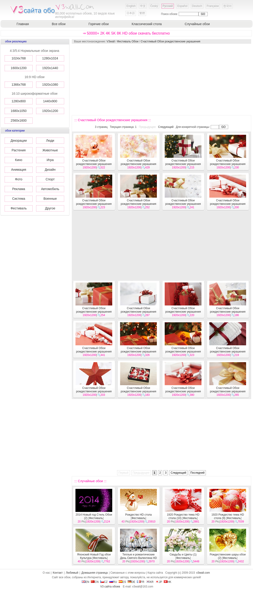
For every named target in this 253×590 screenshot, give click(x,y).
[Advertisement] (151, 79)
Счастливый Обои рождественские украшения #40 (138, 312)
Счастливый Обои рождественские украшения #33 (94, 391)
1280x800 (19, 101)
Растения (19, 150)
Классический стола (147, 24)
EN (85, 582)
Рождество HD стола (138, 514)
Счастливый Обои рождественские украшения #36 (138, 351)
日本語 (130, 13)
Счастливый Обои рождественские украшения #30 (228, 391)
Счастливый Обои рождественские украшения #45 (94, 204)
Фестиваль (19, 208)
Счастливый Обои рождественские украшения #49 (94, 164)
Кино (18, 160)
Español (182, 6)
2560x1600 (18, 120)
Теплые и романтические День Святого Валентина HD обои (138, 558)
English (130, 6)
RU (113, 582)
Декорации (19, 140)
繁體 (142, 13)
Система (18, 198)
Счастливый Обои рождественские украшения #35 (183, 351)
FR (140, 582)
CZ (104, 582)
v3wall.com (203, 572)
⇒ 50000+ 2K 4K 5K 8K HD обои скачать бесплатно (126, 33)
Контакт (58, 572)
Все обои (58, 24)
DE (131, 582)
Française (213, 6)
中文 (143, 6)
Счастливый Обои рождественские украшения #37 (94, 351)
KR (150, 582)
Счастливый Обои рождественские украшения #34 (228, 351)
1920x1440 (50, 68)
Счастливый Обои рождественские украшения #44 (138, 204)
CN (94, 582)
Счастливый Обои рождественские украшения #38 (228, 312)
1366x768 (19, 84)
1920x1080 (50, 84)
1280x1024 (50, 58)
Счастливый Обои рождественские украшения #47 (183, 164)
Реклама (18, 189)
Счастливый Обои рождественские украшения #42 (228, 204)
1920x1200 (50, 111)
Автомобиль (50, 189)
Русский (168, 6)
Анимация (18, 169)
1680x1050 (18, 111)
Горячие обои (99, 24)
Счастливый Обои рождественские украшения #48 (138, 164)
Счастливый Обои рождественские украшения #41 (94, 312)
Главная (23, 24)
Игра (50, 160)
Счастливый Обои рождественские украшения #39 (183, 312)
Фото (18, 179)
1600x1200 (18, 68)
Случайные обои (197, 24)
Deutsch (197, 6)
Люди (50, 140)
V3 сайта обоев (110, 586)
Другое (50, 208)
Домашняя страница (94, 572)
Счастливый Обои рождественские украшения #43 (183, 204)
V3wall (110, 41)
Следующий (165, 127)
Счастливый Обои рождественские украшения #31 (183, 391)
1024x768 (19, 58)
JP (158, 582)
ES (122, 582)
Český (154, 6)
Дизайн (50, 169)
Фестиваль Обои (127, 41)
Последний (197, 472)
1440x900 (50, 101)
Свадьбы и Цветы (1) (183, 554)
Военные (50, 198)
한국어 (227, 6)
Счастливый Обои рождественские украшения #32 (138, 391)
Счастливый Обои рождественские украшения (170, 41)
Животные (50, 150)
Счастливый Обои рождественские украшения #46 (228, 164)
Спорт (50, 179)
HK (167, 582)
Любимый (72, 572)
